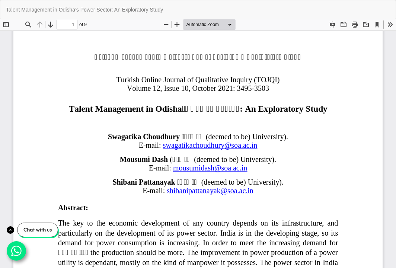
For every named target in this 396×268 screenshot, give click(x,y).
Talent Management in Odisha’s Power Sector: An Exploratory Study (84, 10)
